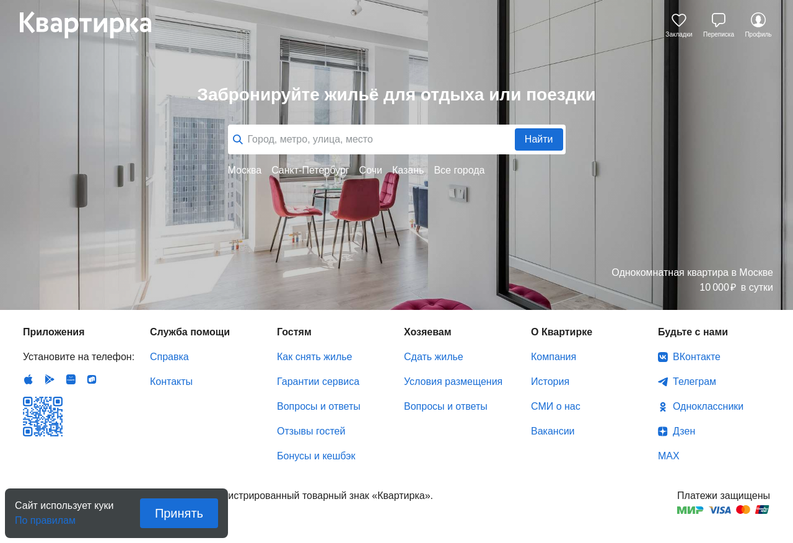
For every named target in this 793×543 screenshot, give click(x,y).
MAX (669, 456)
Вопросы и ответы (319, 406)
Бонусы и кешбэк (316, 456)
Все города (459, 170)
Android (49, 379)
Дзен (684, 431)
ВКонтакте (697, 356)
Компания (553, 356)
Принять (179, 513)
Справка (169, 356)
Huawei (70, 379)
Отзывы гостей (311, 431)
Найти (539, 139)
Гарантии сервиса (318, 381)
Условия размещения (453, 381)
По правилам (45, 516)
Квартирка (94, 24)
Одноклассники (708, 406)
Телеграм (694, 381)
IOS (28, 379)
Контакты (171, 381)
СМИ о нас (556, 406)
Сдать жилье (433, 356)
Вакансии (553, 431)
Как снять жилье (314, 356)
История (550, 381)
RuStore (91, 379)
